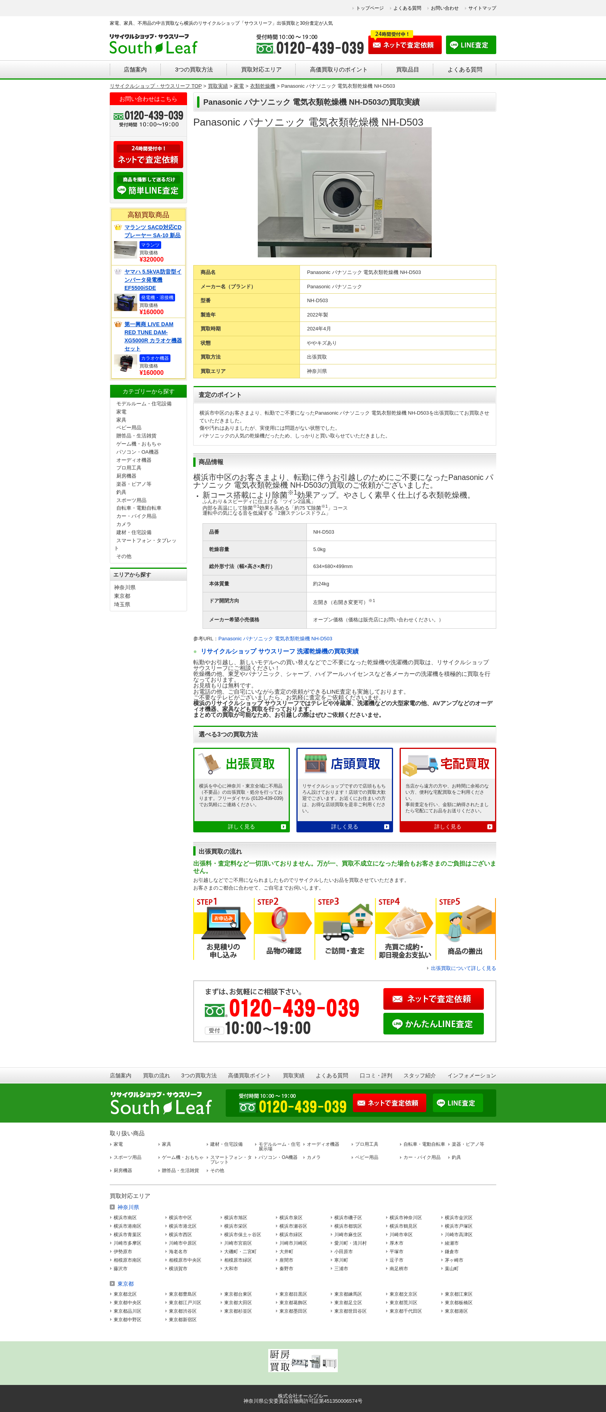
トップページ (370, 8)
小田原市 (343, 1251)
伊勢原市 (123, 1251)
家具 (121, 420)
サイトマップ (482, 8)
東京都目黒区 (293, 1294)
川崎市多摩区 (127, 1243)
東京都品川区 (127, 1311)
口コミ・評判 (376, 1075)
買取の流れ (156, 1075)
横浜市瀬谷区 (293, 1226)
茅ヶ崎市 (454, 1260)
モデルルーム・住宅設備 (144, 404)
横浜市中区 (180, 1217)
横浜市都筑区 (348, 1226)
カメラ (123, 524)
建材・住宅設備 (134, 532)
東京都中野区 (127, 1319)
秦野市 (286, 1268)
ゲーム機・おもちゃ (139, 444)
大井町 (286, 1251)
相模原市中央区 (185, 1260)
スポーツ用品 (131, 500)
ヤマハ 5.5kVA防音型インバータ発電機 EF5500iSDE (153, 280)
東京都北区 (125, 1294)
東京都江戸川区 (185, 1302)
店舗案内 (135, 69)
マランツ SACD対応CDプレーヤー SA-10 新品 (153, 231)
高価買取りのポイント (339, 69)
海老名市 (178, 1251)
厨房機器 (126, 476)
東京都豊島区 (183, 1294)
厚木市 (396, 1243)
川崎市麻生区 (348, 1234)
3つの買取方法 (194, 69)
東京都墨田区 (293, 1311)
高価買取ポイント (249, 1075)
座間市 (286, 1260)
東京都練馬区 (348, 1294)
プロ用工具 (128, 468)
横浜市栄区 (235, 1226)
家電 (121, 412)
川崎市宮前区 (238, 1243)
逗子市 (396, 1260)
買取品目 (407, 69)
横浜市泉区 (291, 1217)
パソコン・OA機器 (137, 452)
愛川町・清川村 (350, 1243)
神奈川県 (125, 587)
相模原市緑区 (238, 1260)
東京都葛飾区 (293, 1302)
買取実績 (294, 1075)
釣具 (121, 492)
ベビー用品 (128, 427)
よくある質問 (407, 8)
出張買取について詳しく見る (463, 968)
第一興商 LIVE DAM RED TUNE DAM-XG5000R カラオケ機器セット (153, 336)
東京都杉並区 (238, 1311)
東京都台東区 (238, 1294)
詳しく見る (241, 826)
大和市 (231, 1268)
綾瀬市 (452, 1243)
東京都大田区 (238, 1302)
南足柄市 (399, 1268)
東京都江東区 (459, 1294)
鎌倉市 (452, 1251)
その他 (123, 556)
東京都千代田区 (406, 1311)
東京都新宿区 (183, 1319)
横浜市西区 (180, 1234)
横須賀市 (178, 1268)
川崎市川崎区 (293, 1243)
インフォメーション (472, 1075)
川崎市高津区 (459, 1234)
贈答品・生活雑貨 (136, 436)
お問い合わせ (445, 8)
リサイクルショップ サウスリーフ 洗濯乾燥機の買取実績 (280, 651)
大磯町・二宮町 (240, 1251)
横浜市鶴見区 (403, 1226)
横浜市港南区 (127, 1226)
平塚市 (396, 1251)
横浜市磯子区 (348, 1217)
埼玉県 (122, 604)
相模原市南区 (127, 1260)
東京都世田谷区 (350, 1311)
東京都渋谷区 (183, 1311)
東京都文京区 (403, 1294)
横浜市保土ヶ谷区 (242, 1234)
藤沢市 (121, 1268)
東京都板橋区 (459, 1302)
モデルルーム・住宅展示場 (279, 1147)
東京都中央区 (127, 1302)
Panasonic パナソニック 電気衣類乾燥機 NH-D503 (275, 638)
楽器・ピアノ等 (134, 484)
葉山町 (452, 1268)
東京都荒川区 (403, 1302)
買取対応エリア (261, 69)
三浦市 (341, 1268)
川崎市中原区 (183, 1243)
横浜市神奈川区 (406, 1217)
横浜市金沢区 (459, 1217)
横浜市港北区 (183, 1226)
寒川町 (341, 1260)
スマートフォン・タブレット (231, 1160)
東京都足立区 (348, 1302)
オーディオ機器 (134, 460)
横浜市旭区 (235, 1217)
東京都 (122, 596)
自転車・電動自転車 (139, 508)
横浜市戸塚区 (459, 1226)
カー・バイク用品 (136, 516)
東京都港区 (456, 1311)
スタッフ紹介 (419, 1075)
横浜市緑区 (291, 1234)
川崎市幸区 (401, 1234)
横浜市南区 (125, 1217)
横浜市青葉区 (127, 1234)
